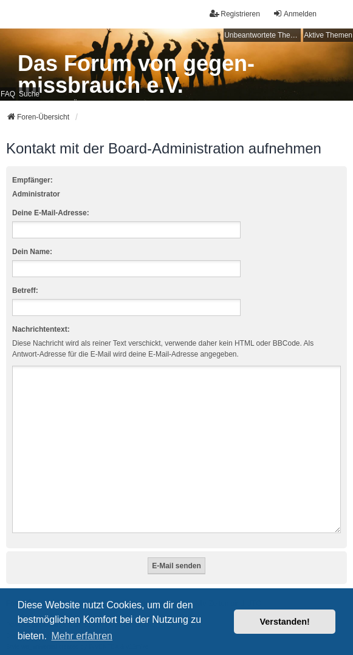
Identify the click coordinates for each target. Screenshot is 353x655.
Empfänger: (32, 180)
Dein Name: (32, 251)
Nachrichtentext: (41, 329)
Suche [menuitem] (29, 94)
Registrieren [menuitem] (235, 13)
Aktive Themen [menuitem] (328, 35)
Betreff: (25, 290)
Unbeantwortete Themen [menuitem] (262, 35)
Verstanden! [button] (285, 621)
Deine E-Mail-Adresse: (50, 213)
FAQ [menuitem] (8, 94)
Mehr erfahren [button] (81, 636)
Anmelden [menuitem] (295, 13)
